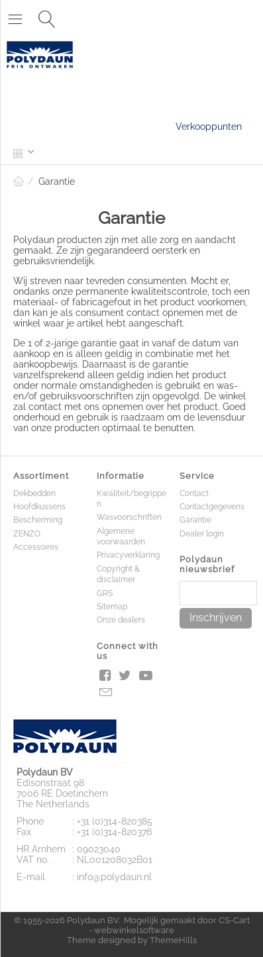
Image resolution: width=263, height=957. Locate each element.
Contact (194, 493)
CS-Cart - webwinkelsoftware (169, 925)
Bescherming (37, 520)
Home (18, 181)
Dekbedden (34, 493)
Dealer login (202, 533)
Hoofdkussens (39, 506)
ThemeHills (173, 940)
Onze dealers (121, 620)
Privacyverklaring (128, 555)
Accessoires (35, 547)
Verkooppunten (209, 126)
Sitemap (112, 606)
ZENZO (26, 533)
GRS (105, 593)
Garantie (195, 520)
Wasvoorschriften (129, 517)
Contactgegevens (212, 506)
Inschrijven (215, 617)
